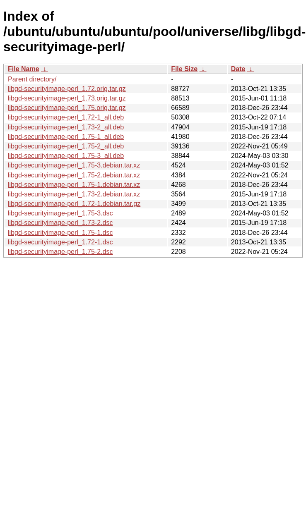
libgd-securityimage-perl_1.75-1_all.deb (66, 136)
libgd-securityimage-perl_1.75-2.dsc (60, 251)
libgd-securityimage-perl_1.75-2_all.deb (66, 146)
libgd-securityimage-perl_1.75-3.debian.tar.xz (74, 165)
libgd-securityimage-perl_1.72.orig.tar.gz (67, 88)
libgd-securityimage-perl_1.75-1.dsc (60, 232)
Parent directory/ (32, 79)
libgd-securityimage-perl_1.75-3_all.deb (66, 155)
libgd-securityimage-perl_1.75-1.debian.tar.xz (74, 184)
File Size (184, 68)
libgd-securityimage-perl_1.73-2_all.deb (66, 127)
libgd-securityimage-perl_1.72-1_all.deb (66, 117)
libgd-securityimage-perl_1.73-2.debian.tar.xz (74, 194)
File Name (23, 68)
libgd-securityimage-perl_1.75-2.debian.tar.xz (74, 175)
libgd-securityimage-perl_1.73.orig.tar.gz (67, 98)
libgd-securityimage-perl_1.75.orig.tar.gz (67, 107)
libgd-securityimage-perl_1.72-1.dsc (60, 242)
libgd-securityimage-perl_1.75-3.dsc (60, 213)
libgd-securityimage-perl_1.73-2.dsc (60, 222)
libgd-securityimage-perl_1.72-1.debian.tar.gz (74, 203)
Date (238, 68)
